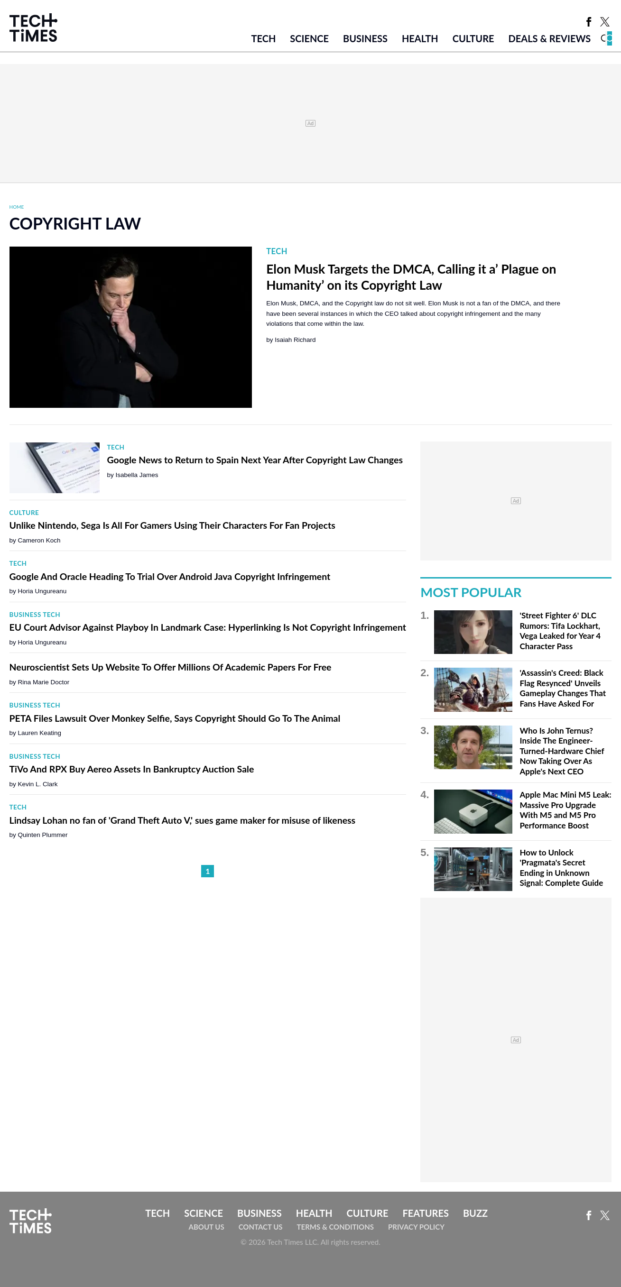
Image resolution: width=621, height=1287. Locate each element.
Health (420, 38)
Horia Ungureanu (42, 591)
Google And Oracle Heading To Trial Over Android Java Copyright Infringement (170, 576)
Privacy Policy (416, 1227)
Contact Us (261, 1227)
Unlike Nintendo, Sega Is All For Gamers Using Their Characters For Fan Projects (172, 525)
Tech (263, 38)
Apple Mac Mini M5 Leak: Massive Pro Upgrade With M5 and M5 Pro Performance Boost (566, 810)
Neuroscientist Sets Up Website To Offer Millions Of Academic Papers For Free (170, 667)
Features (425, 1213)
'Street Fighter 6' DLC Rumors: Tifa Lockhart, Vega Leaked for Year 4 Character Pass (560, 630)
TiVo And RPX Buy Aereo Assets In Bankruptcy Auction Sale (131, 768)
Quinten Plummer (43, 834)
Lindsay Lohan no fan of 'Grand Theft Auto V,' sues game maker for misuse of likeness (182, 820)
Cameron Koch (39, 540)
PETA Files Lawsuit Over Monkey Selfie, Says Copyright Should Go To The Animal (175, 718)
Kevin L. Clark (38, 784)
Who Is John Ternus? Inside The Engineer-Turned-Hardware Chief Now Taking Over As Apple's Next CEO (562, 751)
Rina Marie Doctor (44, 682)
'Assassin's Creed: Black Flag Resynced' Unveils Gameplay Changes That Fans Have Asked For (563, 688)
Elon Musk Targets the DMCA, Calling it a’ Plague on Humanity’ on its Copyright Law (411, 277)
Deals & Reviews (550, 38)
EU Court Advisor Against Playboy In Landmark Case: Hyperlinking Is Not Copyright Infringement (208, 627)
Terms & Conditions (335, 1227)
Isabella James (137, 474)
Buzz (475, 1213)
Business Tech (35, 614)
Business (365, 38)
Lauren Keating (40, 732)
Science (309, 38)
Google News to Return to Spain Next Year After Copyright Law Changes (255, 459)
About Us (206, 1227)
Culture (473, 38)
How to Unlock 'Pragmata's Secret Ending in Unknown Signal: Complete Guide (561, 867)
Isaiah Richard (295, 339)
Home (16, 207)
